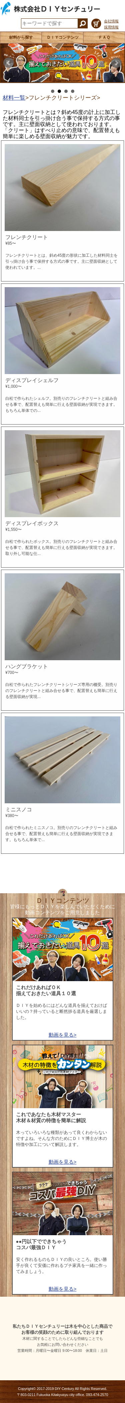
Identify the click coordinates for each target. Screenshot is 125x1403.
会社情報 (111, 21)
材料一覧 (14, 97)
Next (116, 62)
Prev (8, 62)
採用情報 (111, 27)
